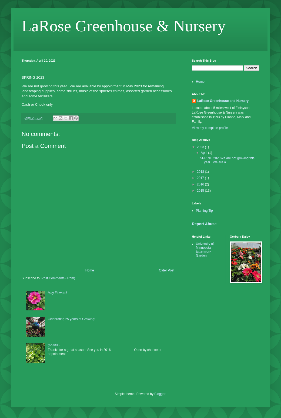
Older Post (166, 270)
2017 (201, 178)
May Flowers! (57, 293)
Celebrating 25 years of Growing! (71, 319)
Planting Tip (204, 211)
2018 (201, 172)
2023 (201, 147)
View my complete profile (210, 128)
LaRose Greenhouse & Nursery (124, 26)
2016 (201, 184)
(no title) (53, 345)
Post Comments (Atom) (58, 278)
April (204, 153)
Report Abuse (204, 224)
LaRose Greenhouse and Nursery (223, 101)
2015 (201, 191)
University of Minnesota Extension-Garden (205, 249)
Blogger (159, 394)
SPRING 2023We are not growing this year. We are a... (227, 160)
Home (89, 270)
